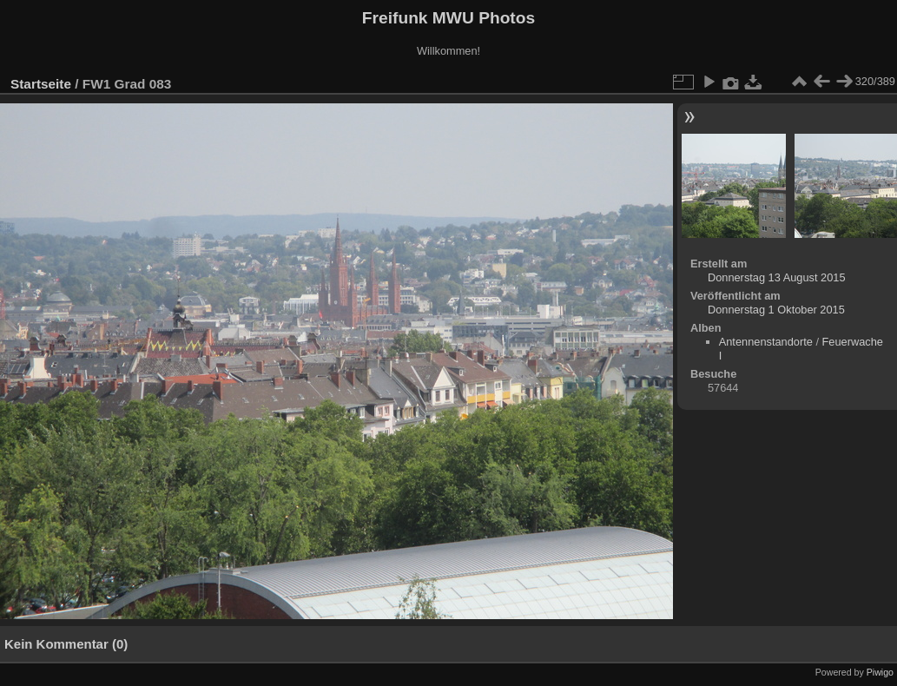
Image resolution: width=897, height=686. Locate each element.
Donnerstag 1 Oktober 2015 (776, 309)
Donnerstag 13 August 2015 (777, 277)
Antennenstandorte (766, 341)
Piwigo (880, 672)
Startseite (40, 83)
